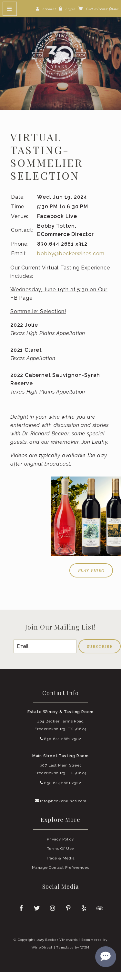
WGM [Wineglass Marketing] (84, 947)
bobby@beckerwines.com (71, 253)
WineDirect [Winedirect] (42, 947)
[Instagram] (52, 908)
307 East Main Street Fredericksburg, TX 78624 (60, 769)
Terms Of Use (60, 848)
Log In (70, 8)
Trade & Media (60, 858)
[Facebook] (21, 908)
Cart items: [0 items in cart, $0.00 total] (102, 8)
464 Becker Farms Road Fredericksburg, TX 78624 (60, 725)
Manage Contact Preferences (60, 867)
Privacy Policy (60, 839)
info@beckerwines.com (60, 801)
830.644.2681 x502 (60, 739)
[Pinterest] (68, 908)
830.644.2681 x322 (60, 783)
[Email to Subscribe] (45, 646)
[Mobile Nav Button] (10, 9)
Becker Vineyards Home (60, 55)
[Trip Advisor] (100, 908)
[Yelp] (84, 908)
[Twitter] (37, 908)
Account (49, 8)
